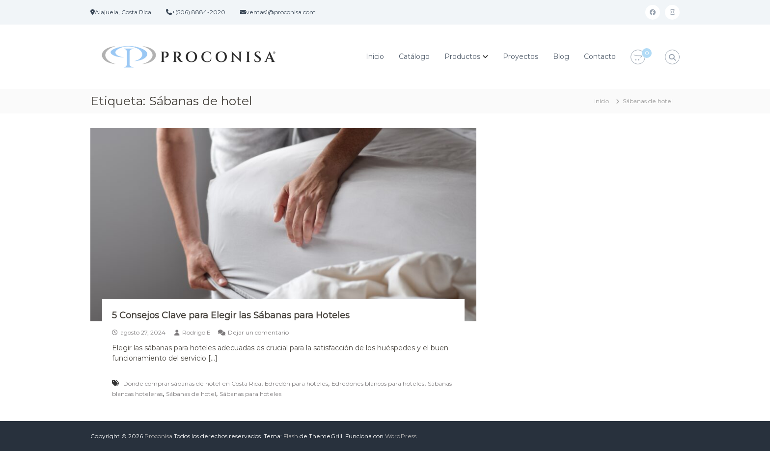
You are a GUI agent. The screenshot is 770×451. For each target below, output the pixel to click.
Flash (290, 436)
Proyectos (520, 56)
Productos (462, 56)
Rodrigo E (196, 332)
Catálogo (414, 56)
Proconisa (158, 436)
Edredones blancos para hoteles (377, 383)
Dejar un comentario (258, 332)
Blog (561, 56)
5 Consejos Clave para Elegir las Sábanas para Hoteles (231, 315)
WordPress (400, 436)
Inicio (375, 56)
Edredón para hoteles (296, 383)
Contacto (600, 56)
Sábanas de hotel (191, 393)
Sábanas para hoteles (250, 393)
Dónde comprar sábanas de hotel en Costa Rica (192, 383)
